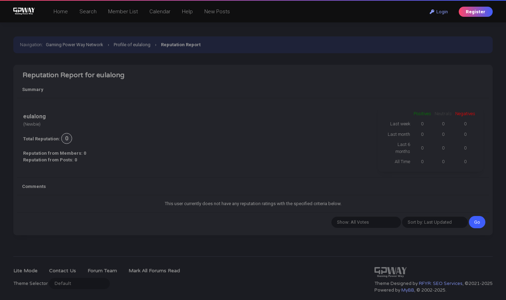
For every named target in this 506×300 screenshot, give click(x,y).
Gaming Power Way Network (74, 44)
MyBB (407, 290)
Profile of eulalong (132, 44)
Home (61, 11)
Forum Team (102, 271)
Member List (123, 11)
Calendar (159, 11)
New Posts (217, 11)
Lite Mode (25, 271)
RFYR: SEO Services (441, 283)
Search (88, 11)
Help (187, 11)
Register (475, 11)
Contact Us (62, 271)
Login (439, 11)
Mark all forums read (154, 271)
